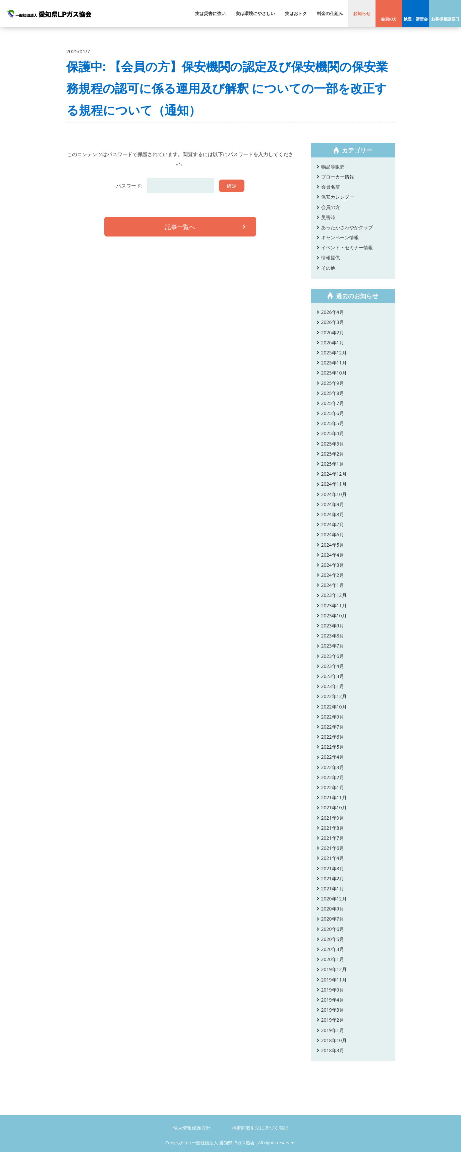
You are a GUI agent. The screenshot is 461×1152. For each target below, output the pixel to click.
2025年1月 (332, 464)
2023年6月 (332, 656)
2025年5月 (332, 423)
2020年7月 (332, 919)
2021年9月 (332, 818)
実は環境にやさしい (255, 13)
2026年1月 (332, 342)
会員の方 (389, 19)
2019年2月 (332, 1020)
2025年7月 (332, 403)
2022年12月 (334, 696)
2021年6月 (332, 848)
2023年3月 (332, 676)
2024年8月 (332, 514)
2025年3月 (332, 444)
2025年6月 (332, 413)
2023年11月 (334, 605)
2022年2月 (332, 777)
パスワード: (165, 185)
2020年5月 (332, 939)
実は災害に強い (210, 13)
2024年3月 (332, 565)
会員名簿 (330, 187)
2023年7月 (332, 645)
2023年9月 (332, 625)
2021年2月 (332, 878)
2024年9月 (332, 504)
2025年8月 (332, 393)
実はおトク (296, 13)
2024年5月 (332, 545)
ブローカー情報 (337, 177)
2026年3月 (332, 322)
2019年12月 (334, 969)
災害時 (328, 217)
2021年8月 (332, 828)
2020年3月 (332, 949)
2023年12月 (334, 595)
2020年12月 (334, 898)
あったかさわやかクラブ (347, 227)
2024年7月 (332, 524)
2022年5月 (332, 747)
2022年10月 (334, 706)
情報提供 (330, 257)
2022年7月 (332, 727)
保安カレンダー (337, 197)
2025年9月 (332, 383)
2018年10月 (334, 1040)
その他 (328, 268)
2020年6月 (332, 929)
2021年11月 (334, 797)
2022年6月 (332, 737)
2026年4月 (332, 312)
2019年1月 (332, 1030)
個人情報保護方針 (192, 1128)
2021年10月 (334, 807)
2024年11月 (334, 484)
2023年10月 (334, 615)
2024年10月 (334, 494)
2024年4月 (332, 555)
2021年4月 (332, 858)
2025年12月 (334, 352)
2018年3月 (332, 1050)
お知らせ (361, 13)
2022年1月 (332, 787)
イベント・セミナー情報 (347, 247)
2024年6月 (332, 534)
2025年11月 (334, 362)
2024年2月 (332, 575)
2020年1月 (332, 959)
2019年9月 (332, 990)
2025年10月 (334, 372)
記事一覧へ (180, 227)
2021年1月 (332, 888)
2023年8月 (332, 635)
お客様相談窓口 (445, 19)
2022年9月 (332, 717)
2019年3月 (332, 1010)
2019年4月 (332, 1000)
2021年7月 (332, 838)
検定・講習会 (416, 19)
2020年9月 (332, 908)
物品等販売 (333, 166)
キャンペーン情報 (340, 237)
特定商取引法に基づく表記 (260, 1128)
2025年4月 (332, 433)
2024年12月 (334, 474)
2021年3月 (332, 868)
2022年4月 (332, 757)
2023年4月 (332, 666)
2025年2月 (332, 454)
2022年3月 (332, 767)
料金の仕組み (330, 13)
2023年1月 (332, 686)
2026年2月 (332, 332)
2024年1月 (332, 585)
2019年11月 (334, 979)
